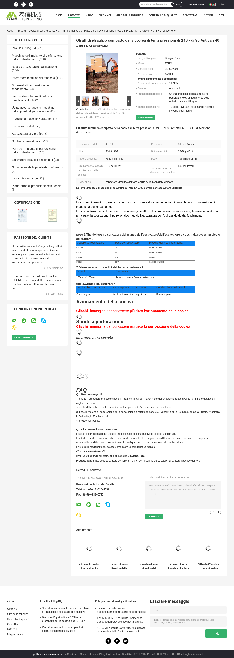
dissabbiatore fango (25, 178)
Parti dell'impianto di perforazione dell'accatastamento (34, 150)
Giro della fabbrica (129, 15)
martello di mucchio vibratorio (31, 118)
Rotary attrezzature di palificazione (34, 66)
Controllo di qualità (163, 15)
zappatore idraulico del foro (184, 460)
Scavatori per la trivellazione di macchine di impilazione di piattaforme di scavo (65, 610)
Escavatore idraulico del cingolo (32, 160)
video (89, 15)
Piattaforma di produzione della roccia (36, 186)
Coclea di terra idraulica (42, 30)
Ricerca (177, 4)
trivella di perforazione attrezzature (147, 460)
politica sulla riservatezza (47, 654)
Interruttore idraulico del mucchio (33, 78)
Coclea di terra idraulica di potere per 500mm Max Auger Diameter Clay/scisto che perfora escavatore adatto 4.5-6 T (178, 566)
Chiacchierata (145, 117)
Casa (59, 15)
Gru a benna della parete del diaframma (37, 167)
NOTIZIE (208, 15)
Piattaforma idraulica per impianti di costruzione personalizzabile (62, 629)
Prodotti (74, 15)
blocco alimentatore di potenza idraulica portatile (32, 98)
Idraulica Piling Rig (24, 48)
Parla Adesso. (196, 4)
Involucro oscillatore (25, 126)
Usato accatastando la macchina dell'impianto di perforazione (33, 109)
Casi (221, 15)
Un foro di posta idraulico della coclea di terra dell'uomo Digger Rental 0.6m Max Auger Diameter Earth (119, 566)
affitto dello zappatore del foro (110, 460)
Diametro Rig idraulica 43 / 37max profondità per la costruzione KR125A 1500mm (63, 619)
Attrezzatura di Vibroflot (27, 133)
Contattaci (190, 15)
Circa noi (105, 15)
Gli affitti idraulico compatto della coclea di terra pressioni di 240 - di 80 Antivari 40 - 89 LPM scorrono (103, 113)
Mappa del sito (15, 634)
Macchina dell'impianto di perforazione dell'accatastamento (37, 57)
